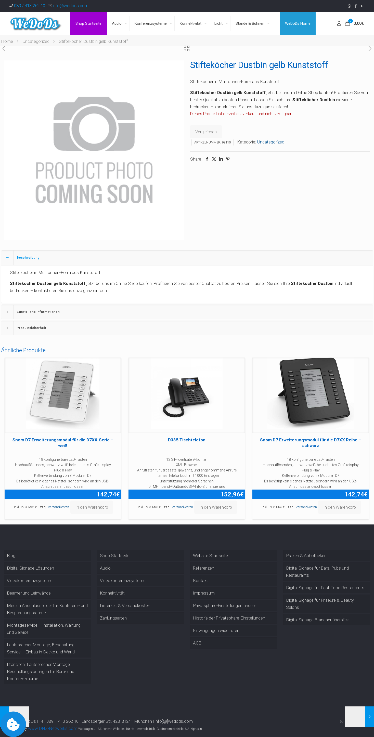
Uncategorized (35, 41)
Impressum (204, 593)
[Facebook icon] (356, 6)
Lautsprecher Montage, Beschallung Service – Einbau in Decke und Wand (41, 648)
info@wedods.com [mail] (70, 5)
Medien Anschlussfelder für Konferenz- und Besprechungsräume (47, 609)
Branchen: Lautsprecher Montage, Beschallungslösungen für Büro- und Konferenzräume (40, 671)
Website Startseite (210, 555)
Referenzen (203, 568)
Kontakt (200, 580)
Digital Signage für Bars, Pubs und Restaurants (317, 571)
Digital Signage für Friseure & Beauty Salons (320, 604)
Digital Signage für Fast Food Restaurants (325, 587)
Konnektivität (112, 593)
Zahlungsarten (113, 618)
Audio (105, 568)
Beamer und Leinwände (29, 593)
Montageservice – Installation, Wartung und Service (44, 629)
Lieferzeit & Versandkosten (125, 605)
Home (7, 41)
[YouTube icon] (362, 6)
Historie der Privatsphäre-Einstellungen (229, 618)
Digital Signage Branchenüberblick (317, 619)
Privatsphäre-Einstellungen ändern (224, 605)
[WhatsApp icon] (349, 6)
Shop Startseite (115, 555)
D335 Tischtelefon (186, 439)
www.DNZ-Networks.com (52, 728)
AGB (197, 643)
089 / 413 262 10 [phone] (29, 5)
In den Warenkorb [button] (91, 507)
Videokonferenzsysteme (30, 580)
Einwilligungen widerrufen (216, 630)
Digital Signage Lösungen (30, 568)
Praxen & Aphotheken (306, 555)
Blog (11, 555)
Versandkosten (58, 507)
